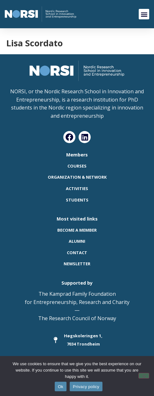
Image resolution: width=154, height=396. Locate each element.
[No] (143, 376)
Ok (60, 386)
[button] (144, 14)
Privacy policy (86, 386)
